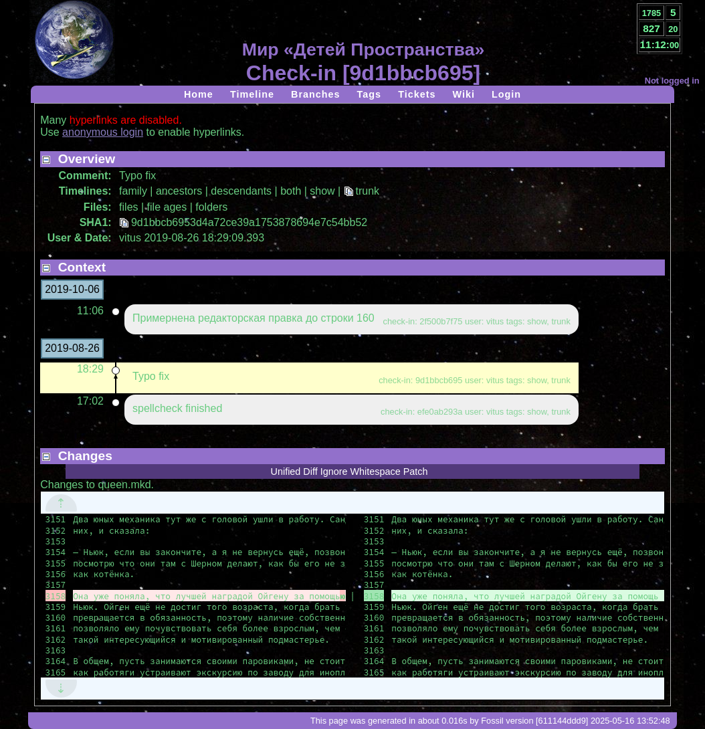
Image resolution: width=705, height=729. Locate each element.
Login (506, 94)
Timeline (252, 94)
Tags (369, 94)
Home (198, 94)
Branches (315, 94)
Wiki (463, 94)
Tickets (416, 94)
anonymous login (102, 132)
